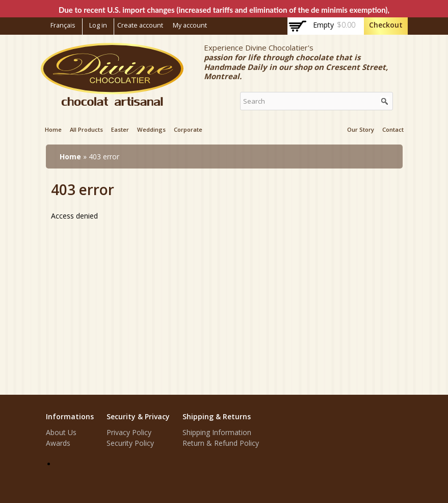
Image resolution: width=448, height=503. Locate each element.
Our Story (360, 129)
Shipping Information (216, 432)
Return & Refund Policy (220, 443)
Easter (120, 129)
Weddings (151, 129)
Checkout (386, 25)
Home (53, 129)
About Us (61, 432)
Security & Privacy (138, 416)
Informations (70, 416)
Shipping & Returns (216, 416)
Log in (98, 25)
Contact (393, 129)
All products (86, 129)
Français (62, 25)
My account (190, 25)
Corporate (188, 129)
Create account (140, 25)
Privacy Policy (129, 432)
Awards (58, 443)
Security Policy (130, 443)
